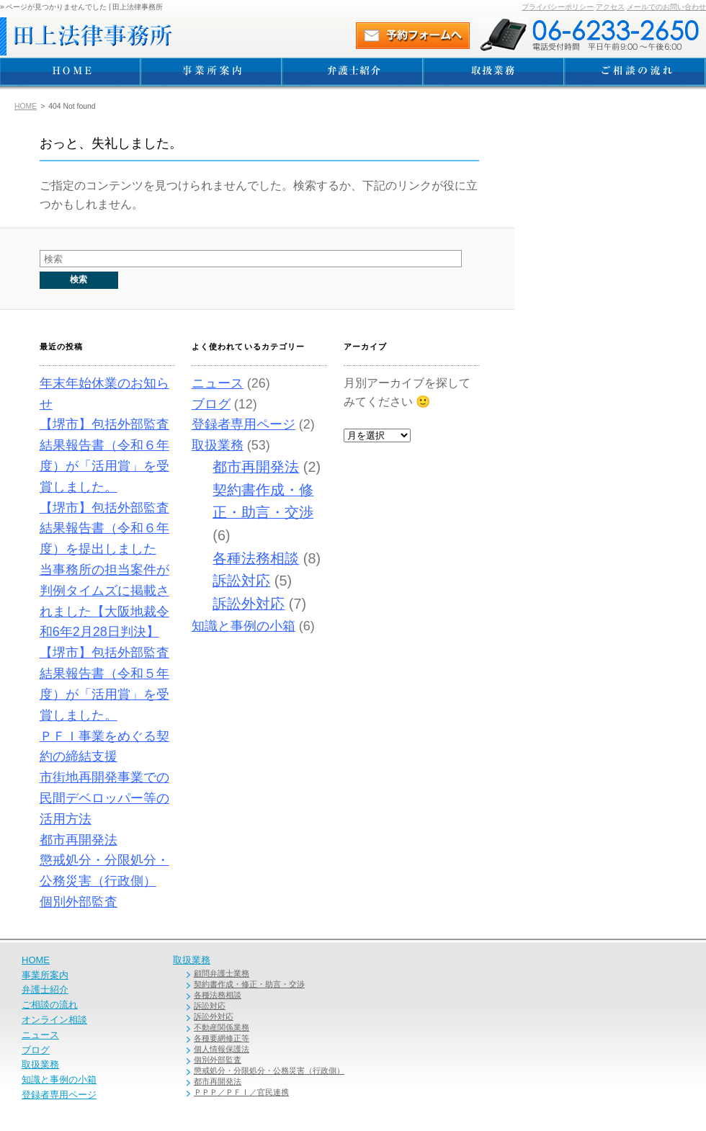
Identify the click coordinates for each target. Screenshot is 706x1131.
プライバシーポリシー (558, 7)
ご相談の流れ (50, 1004)
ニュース (217, 383)
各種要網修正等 (221, 1038)
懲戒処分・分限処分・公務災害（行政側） (269, 1070)
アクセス (610, 7)
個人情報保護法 (221, 1049)
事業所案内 (45, 975)
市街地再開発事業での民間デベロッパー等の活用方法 (104, 798)
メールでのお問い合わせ (666, 7)
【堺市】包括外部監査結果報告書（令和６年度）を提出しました (104, 529)
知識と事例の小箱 (243, 626)
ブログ (211, 404)
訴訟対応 (241, 581)
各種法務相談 (256, 558)
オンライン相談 (54, 1019)
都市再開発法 (78, 840)
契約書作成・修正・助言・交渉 (249, 984)
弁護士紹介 (45, 989)
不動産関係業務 (221, 1027)
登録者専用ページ (243, 424)
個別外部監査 (78, 902)
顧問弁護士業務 (221, 973)
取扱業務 (217, 445)
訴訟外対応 (249, 604)
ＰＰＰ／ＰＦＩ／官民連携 (241, 1092)
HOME (25, 106)
